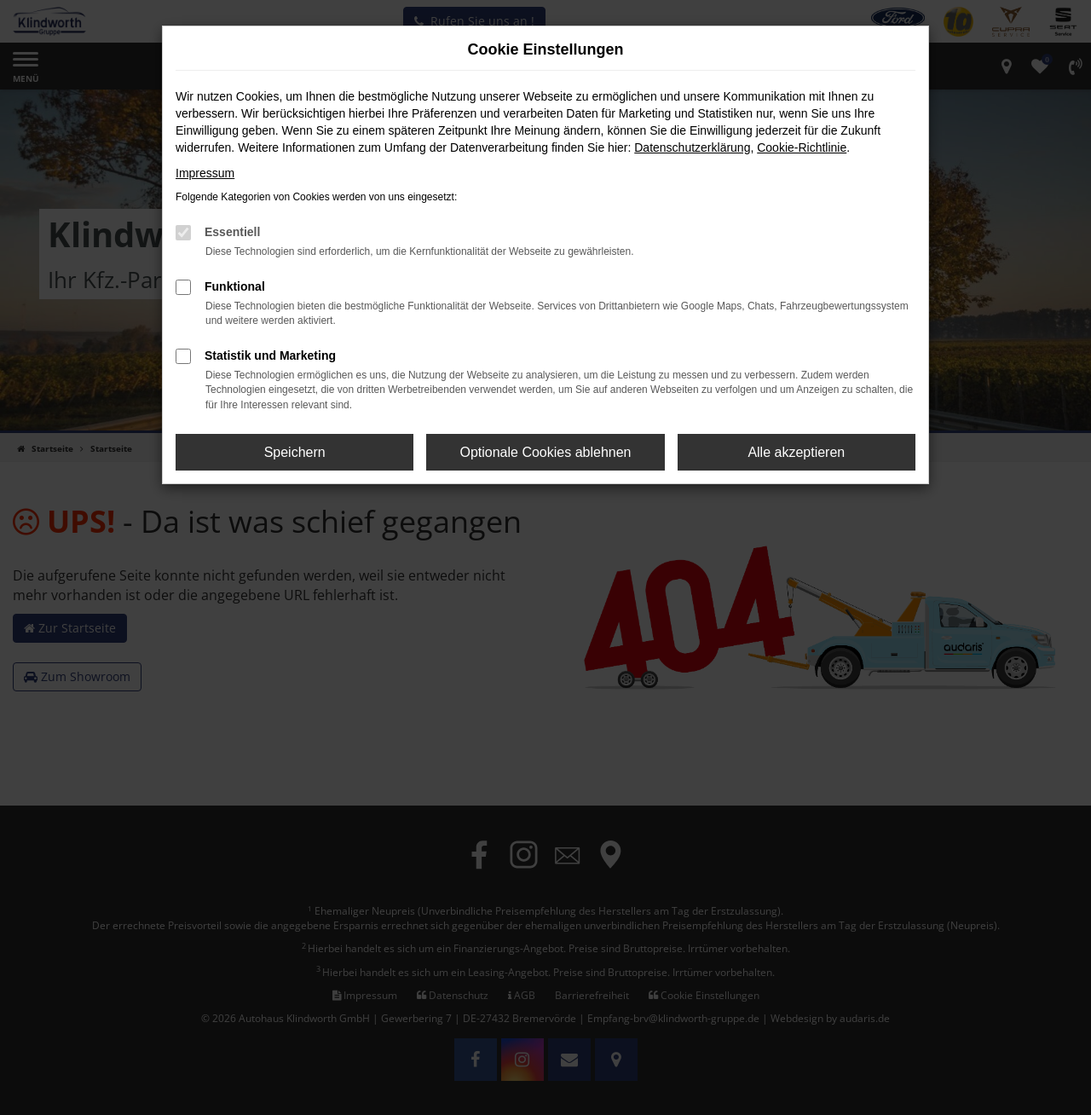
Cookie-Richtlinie (801, 147)
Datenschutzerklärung (692, 147)
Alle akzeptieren (796, 452)
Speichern (295, 452)
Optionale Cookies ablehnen (545, 452)
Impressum (205, 173)
